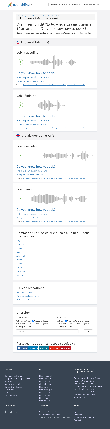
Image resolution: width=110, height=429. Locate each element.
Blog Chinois (44, 401)
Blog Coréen (44, 395)
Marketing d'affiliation (84, 417)
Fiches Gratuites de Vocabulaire (88, 386)
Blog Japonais (45, 398)
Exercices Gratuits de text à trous (88, 392)
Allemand (20, 256)
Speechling (22, 16)
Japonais (20, 263)
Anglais (19, 240)
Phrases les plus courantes (28, 296)
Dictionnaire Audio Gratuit (92, 4)
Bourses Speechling (13, 384)
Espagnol (20, 248)
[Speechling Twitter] (12, 412)
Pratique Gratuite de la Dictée (87, 378)
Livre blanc (9, 390)
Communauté (11, 395)
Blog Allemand (45, 384)
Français (20, 244)
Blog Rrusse (44, 392)
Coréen (19, 275)
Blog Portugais (45, 390)
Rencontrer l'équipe (13, 387)
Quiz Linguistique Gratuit (85, 389)
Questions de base (24, 292)
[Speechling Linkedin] (18, 412)
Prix (6, 392)
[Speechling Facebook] (7, 412)
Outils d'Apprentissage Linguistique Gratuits (65, 4)
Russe (19, 267)
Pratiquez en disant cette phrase (31, 81)
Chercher (88, 331)
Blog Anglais (44, 381)
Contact (77, 420)
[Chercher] (47, 331)
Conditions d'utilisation (49, 414)
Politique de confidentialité (51, 412)
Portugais (20, 271)
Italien (19, 260)
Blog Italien (44, 387)
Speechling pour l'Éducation (86, 412)
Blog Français (45, 379)
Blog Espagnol (45, 376)
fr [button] (32, 5)
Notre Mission (11, 381)
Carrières (78, 414)
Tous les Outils (80, 397)
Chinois (19, 252)
